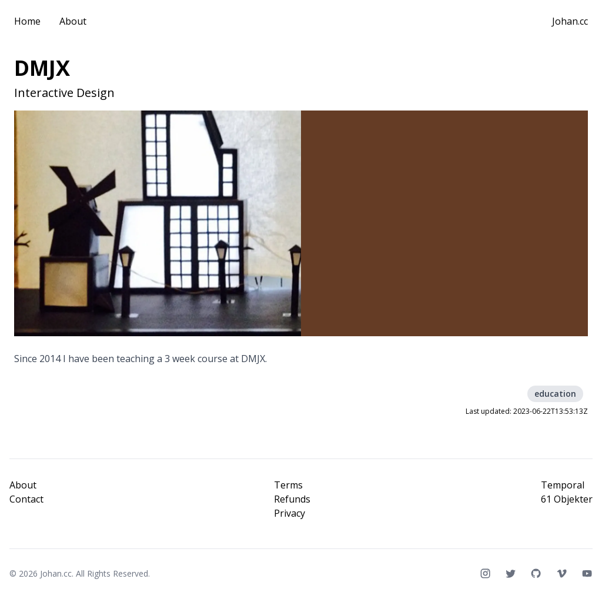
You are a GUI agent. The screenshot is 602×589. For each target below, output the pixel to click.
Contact (26, 499)
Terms (288, 484)
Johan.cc (570, 21)
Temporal (562, 484)
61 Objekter (567, 499)
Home (27, 21)
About (72, 21)
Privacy (289, 513)
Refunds (292, 499)
